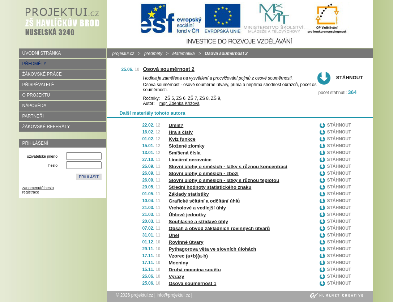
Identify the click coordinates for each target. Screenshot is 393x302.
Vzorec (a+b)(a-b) (188, 256)
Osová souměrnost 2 (169, 69)
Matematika (183, 53)
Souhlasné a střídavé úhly (198, 221)
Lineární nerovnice (190, 159)
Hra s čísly (181, 132)
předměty (153, 53)
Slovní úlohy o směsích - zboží (204, 173)
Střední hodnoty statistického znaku (210, 187)
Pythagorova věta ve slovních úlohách (212, 249)
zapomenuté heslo (38, 188)
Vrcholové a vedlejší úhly (197, 207)
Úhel (174, 235)
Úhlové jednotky (187, 214)
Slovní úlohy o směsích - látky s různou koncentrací (228, 166)
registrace (30, 192)
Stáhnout (349, 77)
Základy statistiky (189, 194)
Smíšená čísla (185, 153)
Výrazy (176, 276)
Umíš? (176, 125)
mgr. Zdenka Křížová (179, 103)
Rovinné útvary (186, 242)
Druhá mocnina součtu (195, 269)
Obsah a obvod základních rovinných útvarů (219, 228)
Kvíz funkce (182, 139)
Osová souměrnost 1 (193, 283)
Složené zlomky (187, 146)
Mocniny (178, 262)
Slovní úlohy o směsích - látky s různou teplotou (224, 180)
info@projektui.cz (173, 295)
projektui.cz (123, 53)
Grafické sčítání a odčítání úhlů (204, 201)
